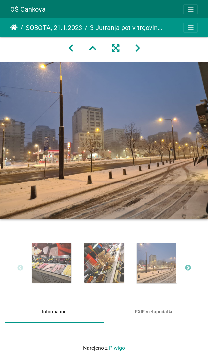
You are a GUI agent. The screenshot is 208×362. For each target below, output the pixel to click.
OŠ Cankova (28, 9)
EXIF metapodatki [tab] (153, 311)
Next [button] (188, 268)
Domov (14, 28)
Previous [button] (20, 268)
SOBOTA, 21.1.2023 (54, 28)
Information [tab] (54, 311)
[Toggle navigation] (190, 9)
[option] (51, 263)
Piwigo (117, 348)
